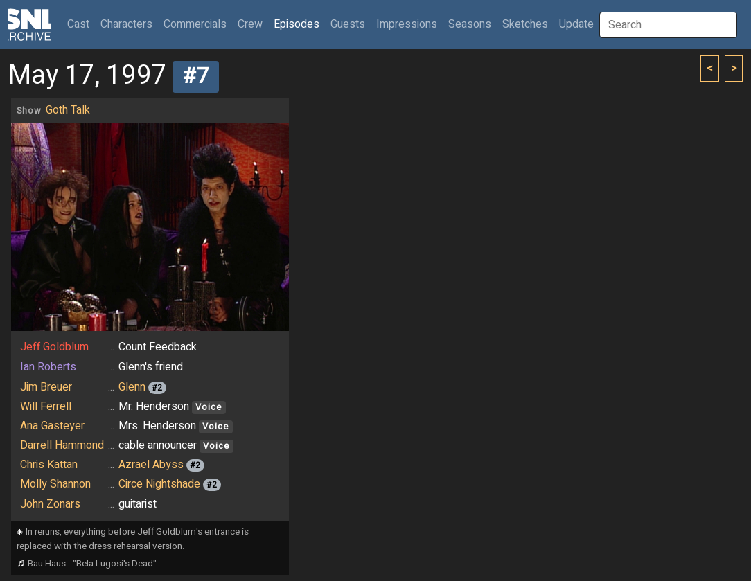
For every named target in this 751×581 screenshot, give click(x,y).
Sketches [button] (525, 24)
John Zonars (50, 504)
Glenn (131, 387)
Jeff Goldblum (54, 347)
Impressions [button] (406, 24)
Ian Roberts (48, 367)
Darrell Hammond (62, 445)
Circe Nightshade (159, 484)
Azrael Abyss (151, 464)
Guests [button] (347, 24)
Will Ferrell (45, 406)
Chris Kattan (49, 464)
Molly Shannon (55, 484)
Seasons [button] (469, 24)
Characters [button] (126, 24)
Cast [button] (81, 24)
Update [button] (576, 24)
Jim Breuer (46, 387)
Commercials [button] (195, 24)
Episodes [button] (296, 24)
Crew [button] (250, 24)
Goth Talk (68, 110)
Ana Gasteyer (52, 426)
